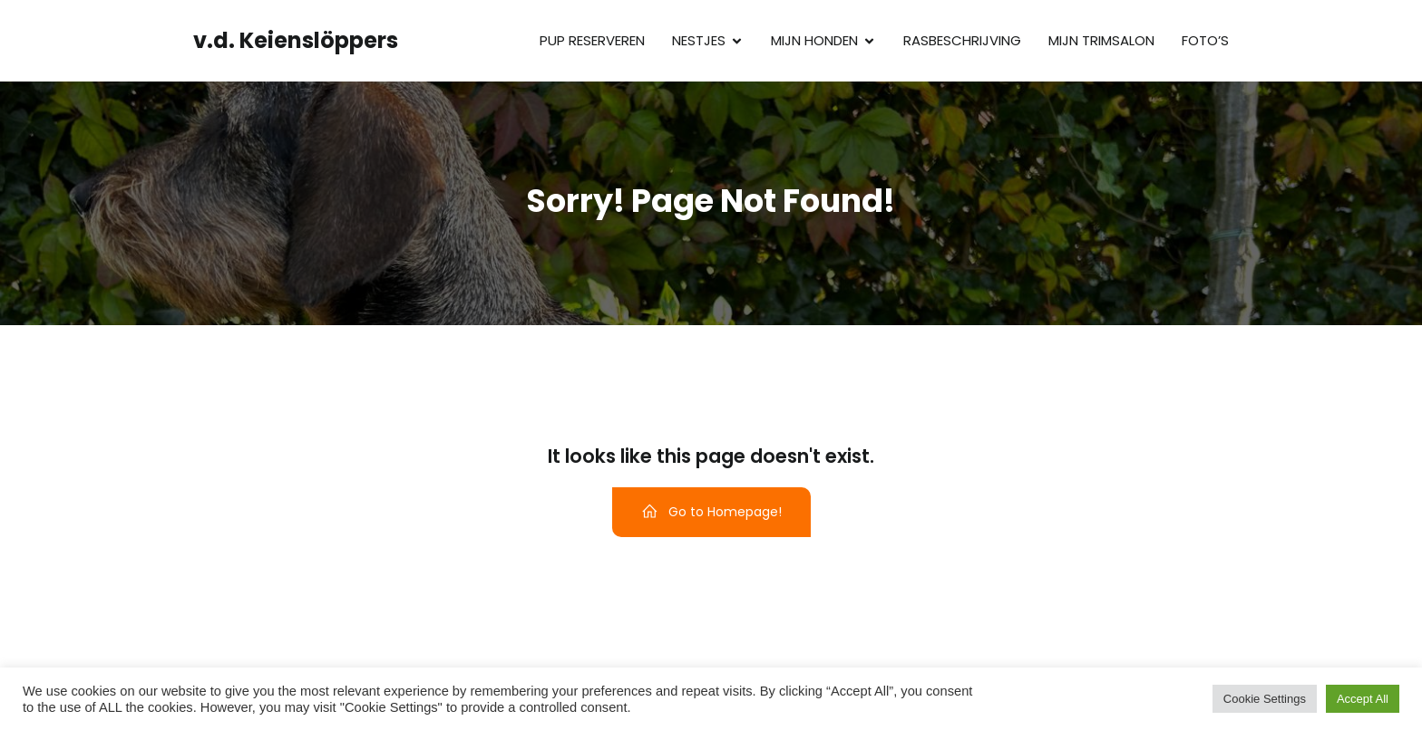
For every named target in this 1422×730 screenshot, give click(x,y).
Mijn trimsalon (1101, 40)
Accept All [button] (1362, 699)
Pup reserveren (592, 40)
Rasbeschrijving (962, 40)
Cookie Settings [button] (1264, 699)
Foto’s (1205, 40)
